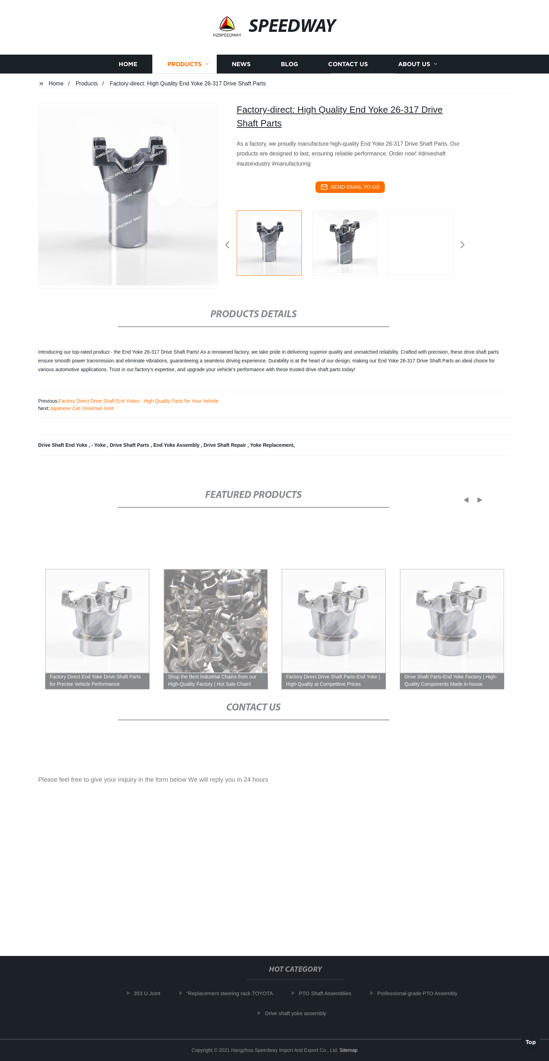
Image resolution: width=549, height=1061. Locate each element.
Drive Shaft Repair (226, 445)
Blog (289, 67)
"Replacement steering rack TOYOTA (234, 993)
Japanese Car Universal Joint (82, 408)
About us (414, 67)
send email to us (350, 186)
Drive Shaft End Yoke (63, 445)
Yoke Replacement (271, 445)
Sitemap (348, 1050)
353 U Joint (151, 993)
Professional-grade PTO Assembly (422, 993)
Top (531, 1040)
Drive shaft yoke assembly (300, 1013)
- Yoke (99, 445)
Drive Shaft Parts (130, 445)
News (241, 67)
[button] (227, 245)
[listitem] (274, 242)
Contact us (348, 67)
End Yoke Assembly (177, 445)
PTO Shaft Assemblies (329, 993)
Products (184, 67)
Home (128, 67)
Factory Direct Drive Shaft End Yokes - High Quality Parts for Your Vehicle (138, 401)
